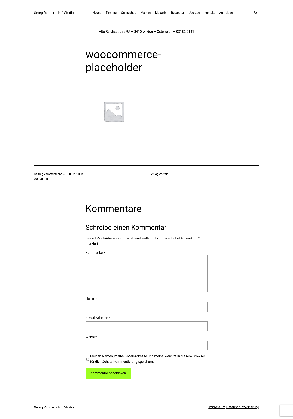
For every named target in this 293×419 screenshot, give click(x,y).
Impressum (216, 407)
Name (91, 298)
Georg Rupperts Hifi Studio (54, 13)
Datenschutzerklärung (242, 407)
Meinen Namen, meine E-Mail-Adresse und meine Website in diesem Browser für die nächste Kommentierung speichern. (147, 359)
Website (92, 337)
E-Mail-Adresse (98, 318)
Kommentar (95, 252)
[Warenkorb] (255, 13)
